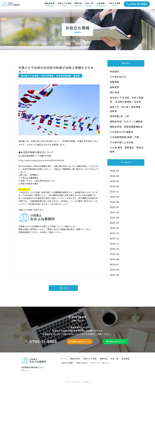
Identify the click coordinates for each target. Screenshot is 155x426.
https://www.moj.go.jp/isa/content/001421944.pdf (41, 166)
